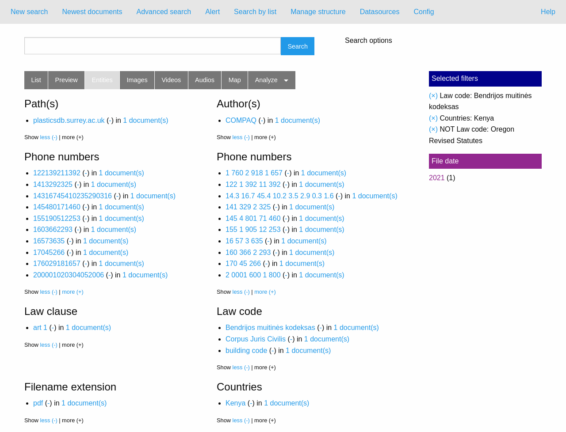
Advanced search (164, 11)
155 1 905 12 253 (253, 229)
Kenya (235, 403)
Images (137, 79)
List (36, 79)
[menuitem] (29, 12)
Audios (204, 79)
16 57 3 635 (244, 241)
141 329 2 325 (248, 207)
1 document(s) (145, 120)
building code (246, 350)
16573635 (49, 241)
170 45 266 (243, 263)
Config (423, 11)
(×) (433, 95)
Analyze (266, 79)
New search (29, 11)
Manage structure (318, 11)
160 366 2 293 (248, 252)
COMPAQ (241, 120)
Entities (102, 79)
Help (548, 11)
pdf (38, 403)
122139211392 (56, 173)
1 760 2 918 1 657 (254, 173)
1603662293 (53, 229)
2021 (437, 178)
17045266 (49, 252)
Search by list (255, 11)
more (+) (73, 291)
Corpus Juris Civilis (256, 339)
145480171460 (56, 207)
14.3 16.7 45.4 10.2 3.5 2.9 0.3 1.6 (280, 196)
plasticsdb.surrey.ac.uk (69, 120)
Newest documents (92, 11)
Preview (66, 79)
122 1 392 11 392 (253, 184)
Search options (368, 40)
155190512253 (56, 218)
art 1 (40, 327)
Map (235, 79)
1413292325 (53, 184)
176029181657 (56, 263)
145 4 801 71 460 (253, 218)
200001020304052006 (68, 275)
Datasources (380, 11)
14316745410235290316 (72, 196)
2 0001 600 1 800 (253, 275)
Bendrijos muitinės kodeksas (270, 327)
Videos (171, 79)
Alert (212, 11)
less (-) (48, 137)
